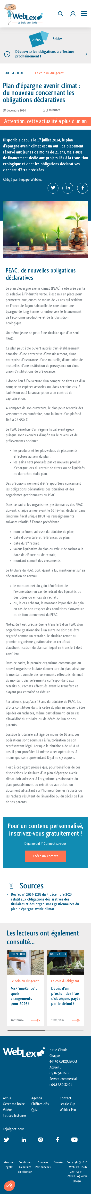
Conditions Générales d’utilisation (25, 1167)
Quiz (34, 1110)
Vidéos (7, 1110)
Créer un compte (45, 856)
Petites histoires (14, 1115)
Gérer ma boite (14, 1104)
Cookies (59, 1162)
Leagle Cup (67, 1104)
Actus (7, 1098)
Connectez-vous (55, 843)
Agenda (36, 1098)
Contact (65, 1098)
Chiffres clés (40, 1104)
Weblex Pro (68, 1110)
